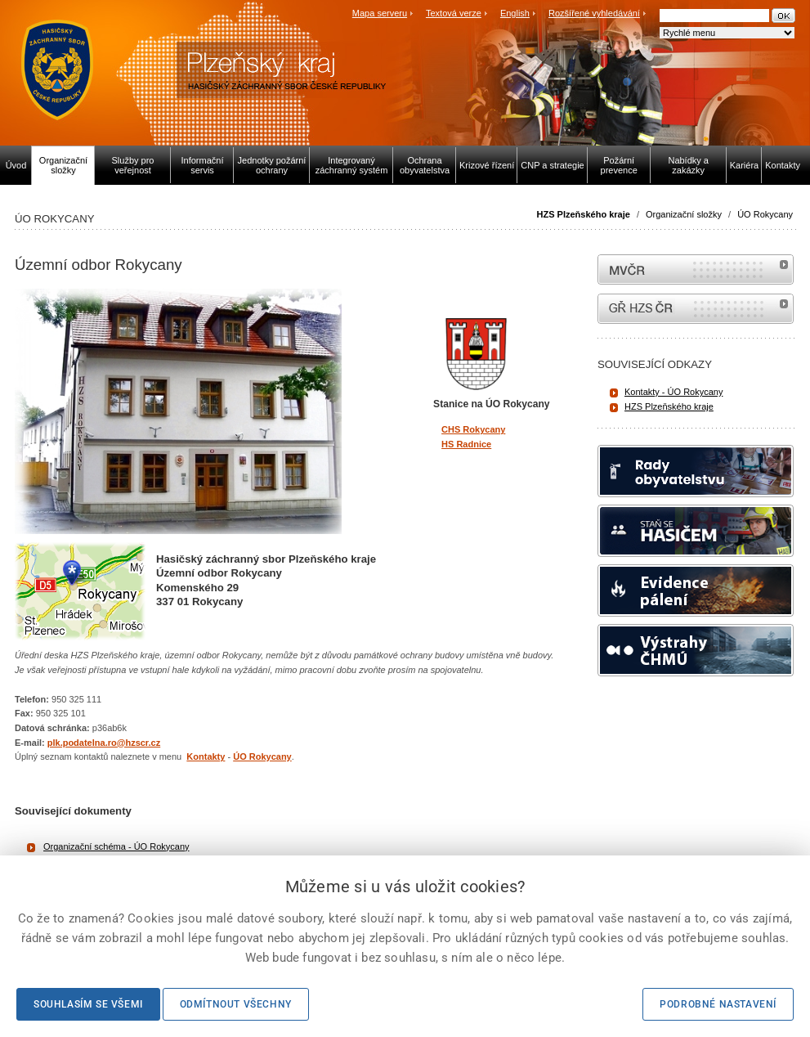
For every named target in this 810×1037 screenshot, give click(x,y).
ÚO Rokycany (765, 214)
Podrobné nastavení (718, 1004)
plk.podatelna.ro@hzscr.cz (103, 742)
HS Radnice (466, 444)
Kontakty (205, 756)
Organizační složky (684, 214)
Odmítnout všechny (236, 1004)
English (515, 13)
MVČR (695, 269)
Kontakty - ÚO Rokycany (673, 392)
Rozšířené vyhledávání (594, 13)
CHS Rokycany (473, 429)
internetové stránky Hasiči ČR (695, 309)
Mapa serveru (379, 13)
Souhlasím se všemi (88, 1004)
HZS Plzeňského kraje (583, 214)
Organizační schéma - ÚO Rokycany (116, 846)
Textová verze (453, 13)
